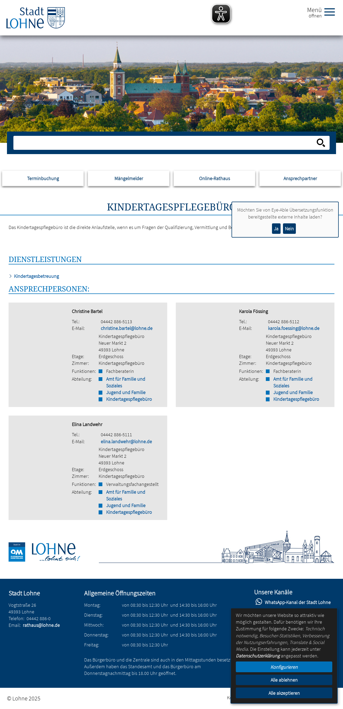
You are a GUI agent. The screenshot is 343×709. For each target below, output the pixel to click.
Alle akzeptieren (284, 693)
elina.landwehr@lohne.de (126, 441)
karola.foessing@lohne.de (293, 328)
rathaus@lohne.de (41, 625)
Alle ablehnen (284, 680)
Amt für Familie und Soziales (125, 382)
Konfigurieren (284, 667)
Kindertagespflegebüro (129, 399)
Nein (289, 229)
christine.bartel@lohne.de (126, 328)
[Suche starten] (321, 143)
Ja (276, 229)
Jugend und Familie (126, 392)
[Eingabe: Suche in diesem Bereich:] (165, 143)
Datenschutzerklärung (258, 656)
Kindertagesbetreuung (34, 276)
